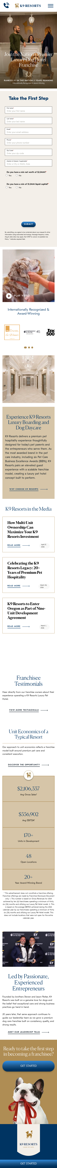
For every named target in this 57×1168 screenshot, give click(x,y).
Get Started (28, 1163)
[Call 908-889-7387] (6, 5)
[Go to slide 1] (25, 347)
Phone (9, 140)
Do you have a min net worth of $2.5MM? (26, 172)
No (18, 176)
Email (8, 129)
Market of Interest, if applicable (17, 161)
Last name (10, 119)
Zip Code (10, 150)
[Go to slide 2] (29, 347)
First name (10, 108)
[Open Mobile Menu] (50, 6)
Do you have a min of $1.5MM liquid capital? (27, 184)
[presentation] (28, 204)
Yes (8, 176)
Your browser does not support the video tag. (28, 275)
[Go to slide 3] (32, 347)
